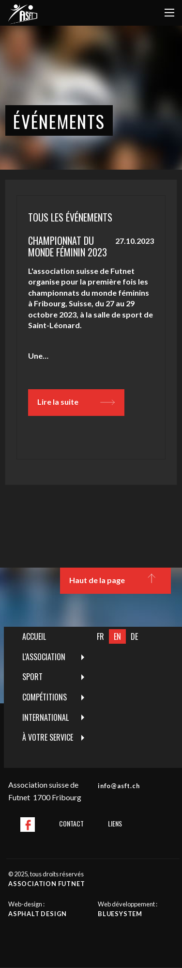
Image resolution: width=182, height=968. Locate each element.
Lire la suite (76, 402)
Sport (32, 676)
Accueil (34, 636)
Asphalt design (37, 914)
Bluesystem (120, 914)
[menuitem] (48, 637)
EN (117, 636)
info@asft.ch (119, 786)
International (45, 717)
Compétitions (44, 697)
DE (134, 636)
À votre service (47, 737)
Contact (71, 823)
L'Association (43, 657)
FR (100, 636)
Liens (115, 823)
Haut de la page (115, 580)
